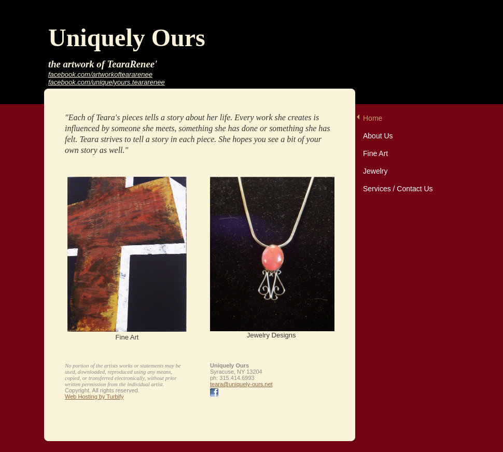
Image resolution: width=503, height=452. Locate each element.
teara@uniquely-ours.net (241, 384)
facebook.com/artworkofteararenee (100, 74)
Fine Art (375, 153)
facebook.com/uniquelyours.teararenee (106, 82)
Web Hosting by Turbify (94, 396)
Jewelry (375, 171)
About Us (378, 136)
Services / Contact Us (398, 189)
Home (372, 118)
